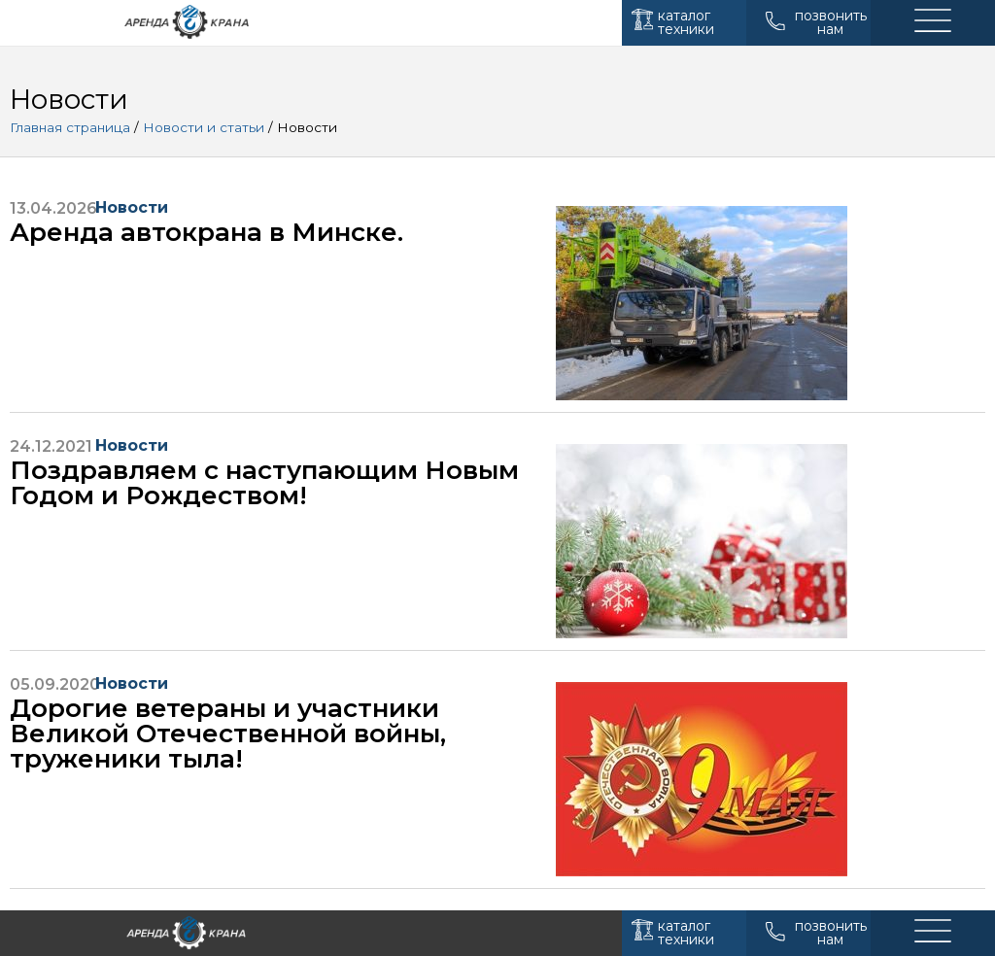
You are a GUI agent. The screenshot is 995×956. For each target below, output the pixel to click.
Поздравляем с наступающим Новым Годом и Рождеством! (264, 483)
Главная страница (70, 127)
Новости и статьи (203, 127)
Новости (131, 207)
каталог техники (686, 22)
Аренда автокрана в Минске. (206, 232)
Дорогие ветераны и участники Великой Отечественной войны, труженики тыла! (228, 733)
